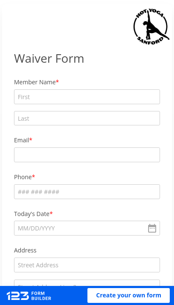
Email (21, 140)
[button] (128, 295)
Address (25, 250)
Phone (23, 177)
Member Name (35, 82)
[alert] (87, 228)
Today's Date (32, 214)
